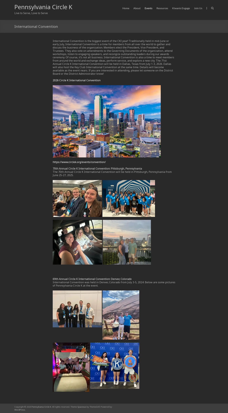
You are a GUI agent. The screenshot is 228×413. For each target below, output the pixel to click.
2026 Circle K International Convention (76, 80)
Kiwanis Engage (181, 8)
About (137, 8)
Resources (162, 8)
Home (125, 8)
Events (148, 8)
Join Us (198, 8)
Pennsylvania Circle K (43, 7)
